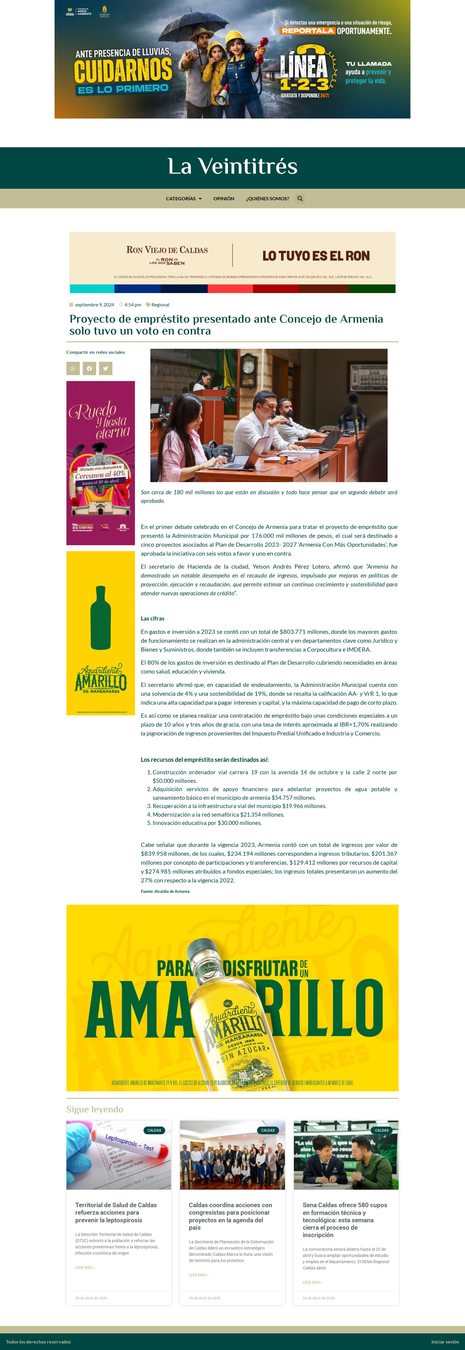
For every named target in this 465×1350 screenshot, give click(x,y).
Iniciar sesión (445, 1341)
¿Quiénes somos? (267, 198)
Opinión (224, 198)
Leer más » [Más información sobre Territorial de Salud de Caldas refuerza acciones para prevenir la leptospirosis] (85, 1268)
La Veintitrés (232, 168)
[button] (300, 199)
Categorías (184, 198)
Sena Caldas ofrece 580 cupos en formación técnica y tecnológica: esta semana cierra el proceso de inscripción (345, 1220)
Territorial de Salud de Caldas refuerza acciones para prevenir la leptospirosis (116, 1212)
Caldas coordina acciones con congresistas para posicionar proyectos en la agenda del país (230, 1216)
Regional (160, 304)
